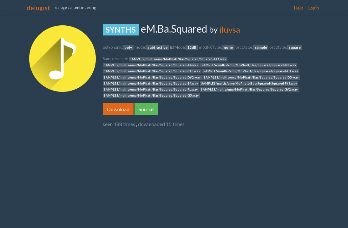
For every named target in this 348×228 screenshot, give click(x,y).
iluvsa (229, 29)
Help (298, 7)
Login (313, 7)
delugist (38, 7)
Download (118, 109)
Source (146, 109)
